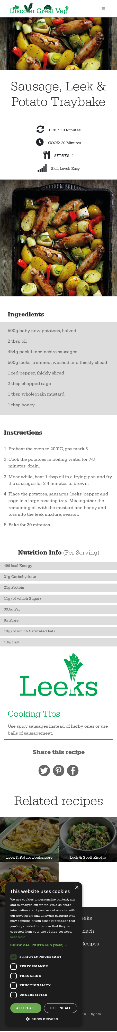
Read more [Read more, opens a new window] (17, 937)
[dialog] (43, 954)
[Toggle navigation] (103, 8)
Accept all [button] (25, 1008)
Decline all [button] (60, 1008)
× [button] (76, 887)
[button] (43, 945)
